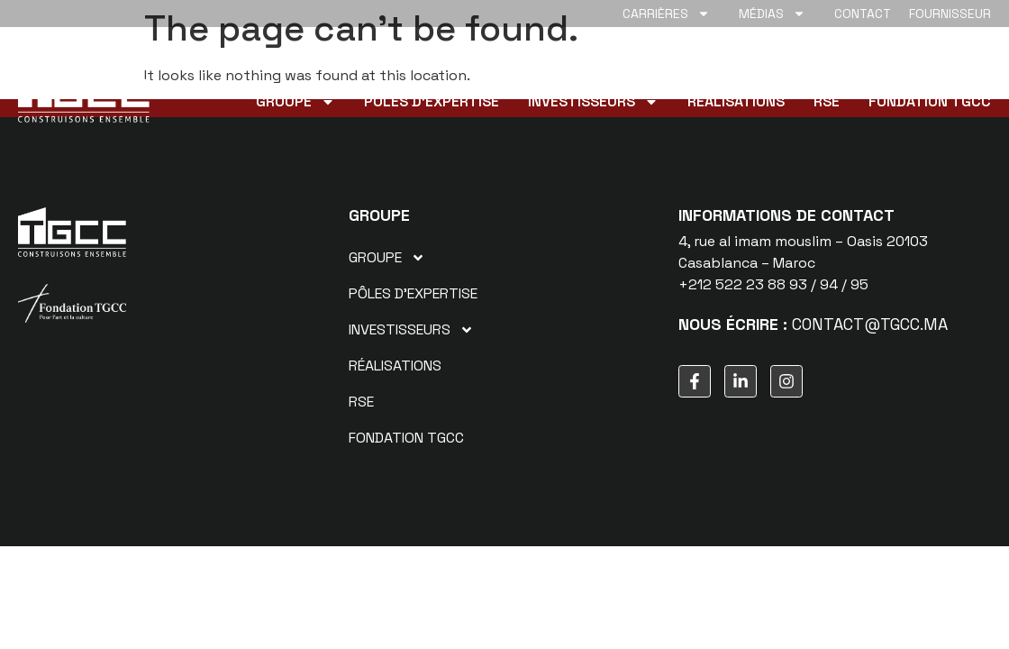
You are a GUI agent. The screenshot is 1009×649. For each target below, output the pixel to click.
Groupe (295, 102)
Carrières (666, 14)
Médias (772, 14)
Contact (862, 13)
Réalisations (736, 102)
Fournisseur (950, 13)
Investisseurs (593, 102)
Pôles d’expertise (431, 102)
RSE (827, 102)
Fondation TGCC (929, 102)
